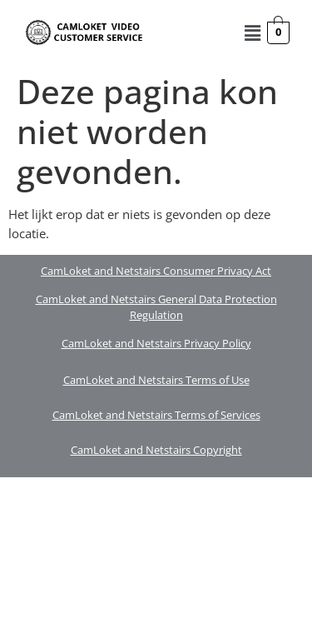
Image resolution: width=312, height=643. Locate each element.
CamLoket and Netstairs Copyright (156, 449)
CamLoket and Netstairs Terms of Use (156, 379)
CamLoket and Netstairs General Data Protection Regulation (156, 307)
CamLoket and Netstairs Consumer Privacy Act (156, 270)
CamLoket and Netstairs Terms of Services (156, 414)
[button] (252, 32)
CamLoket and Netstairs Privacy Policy (156, 343)
